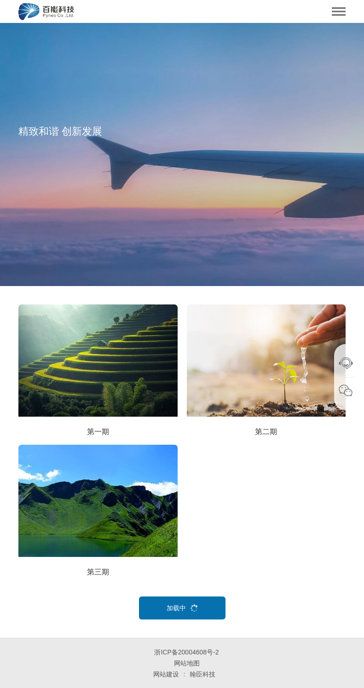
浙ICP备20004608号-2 (186, 652)
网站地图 (187, 663)
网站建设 (166, 674)
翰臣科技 (202, 674)
